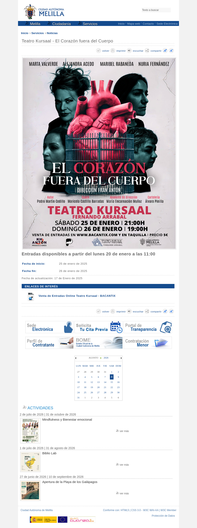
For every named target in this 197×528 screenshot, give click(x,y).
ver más (124, 431)
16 (118, 382)
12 (92, 382)
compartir (156, 51)
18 (85, 387)
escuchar (138, 51)
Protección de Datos (163, 515)
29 (112, 392)
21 (105, 387)
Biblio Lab (49, 453)
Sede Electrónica (166, 23)
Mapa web (133, 23)
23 (118, 387)
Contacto (148, 23)
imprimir (121, 51)
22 (112, 387)
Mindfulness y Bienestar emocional (67, 419)
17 (78, 387)
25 (85, 392)
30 (118, 392)
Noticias (52, 33)
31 (78, 397)
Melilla (32, 24)
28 (105, 392)
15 (112, 382)
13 (98, 382)
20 (98, 387)
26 (92, 392)
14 (105, 382)
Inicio (121, 23)
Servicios (88, 24)
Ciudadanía (59, 24)
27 (98, 392)
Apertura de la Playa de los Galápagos (69, 482)
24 (78, 392)
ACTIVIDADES (40, 408)
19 (92, 387)
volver (105, 51)
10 (78, 382)
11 (85, 382)
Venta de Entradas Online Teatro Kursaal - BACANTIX (76, 295)
